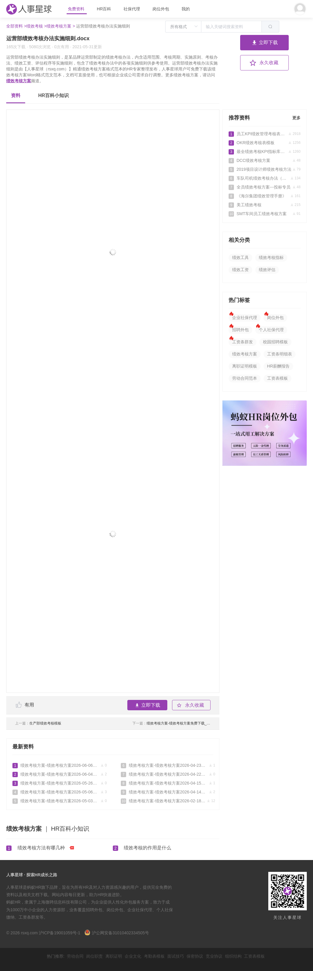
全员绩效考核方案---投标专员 (265, 187)
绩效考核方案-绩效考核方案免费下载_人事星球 (171, 723)
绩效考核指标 (271, 257)
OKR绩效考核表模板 (265, 143)
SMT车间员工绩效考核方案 (265, 214)
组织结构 (233, 956)
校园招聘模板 (275, 341)
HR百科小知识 (53, 95)
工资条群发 (242, 341)
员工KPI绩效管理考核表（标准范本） (265, 134)
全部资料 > (16, 26)
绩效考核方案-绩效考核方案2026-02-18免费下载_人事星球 (168, 801)
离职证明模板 (244, 366)
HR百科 (104, 9)
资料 (15, 95)
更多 (296, 117)
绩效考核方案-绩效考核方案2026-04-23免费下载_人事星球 (168, 765)
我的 (186, 9)
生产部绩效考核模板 (38, 723)
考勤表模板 (154, 956)
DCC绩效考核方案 (265, 160)
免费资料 (77, 9)
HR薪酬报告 (278, 366)
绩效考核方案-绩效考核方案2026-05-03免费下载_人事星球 (59, 801)
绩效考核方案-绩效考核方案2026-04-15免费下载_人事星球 (168, 783)
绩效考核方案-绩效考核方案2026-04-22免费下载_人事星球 (168, 774)
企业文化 (133, 956)
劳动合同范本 (244, 378)
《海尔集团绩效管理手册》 (265, 196)
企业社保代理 (244, 317)
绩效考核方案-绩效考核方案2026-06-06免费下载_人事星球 (59, 765)
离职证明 (113, 956)
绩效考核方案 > (60, 26)
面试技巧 (175, 956)
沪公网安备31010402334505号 (116, 932)
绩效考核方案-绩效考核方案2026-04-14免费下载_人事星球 (168, 792)
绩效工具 (240, 257)
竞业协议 (214, 956)
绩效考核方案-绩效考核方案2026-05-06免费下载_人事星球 (59, 792)
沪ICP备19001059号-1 (59, 932)
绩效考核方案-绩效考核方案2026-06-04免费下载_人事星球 (59, 774)
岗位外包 (161, 9)
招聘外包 (240, 329)
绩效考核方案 (18, 80)
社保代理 (131, 9)
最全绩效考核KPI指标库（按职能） (265, 151)
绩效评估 (267, 269)
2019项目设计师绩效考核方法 (265, 169)
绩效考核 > (36, 26)
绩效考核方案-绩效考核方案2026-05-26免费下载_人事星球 (59, 783)
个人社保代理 (271, 329)
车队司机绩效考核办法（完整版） (265, 178)
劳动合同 (75, 956)
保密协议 (195, 956)
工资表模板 (277, 378)
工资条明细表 (279, 354)
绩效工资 (240, 269)
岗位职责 (94, 956)
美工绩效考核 (265, 205)
